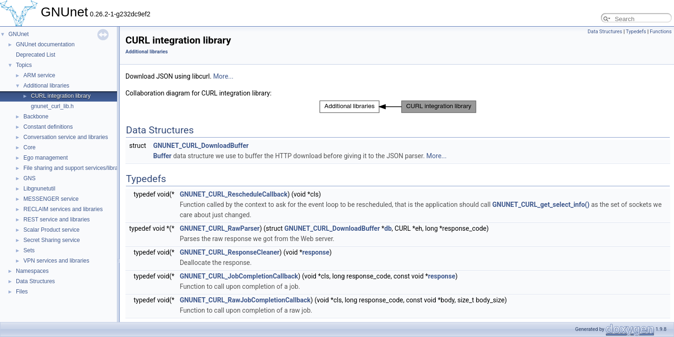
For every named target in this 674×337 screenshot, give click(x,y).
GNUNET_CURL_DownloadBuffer (201, 145)
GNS (29, 178)
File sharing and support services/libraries (75, 168)
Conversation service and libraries (65, 137)
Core (29, 147)
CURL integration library (61, 96)
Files (22, 291)
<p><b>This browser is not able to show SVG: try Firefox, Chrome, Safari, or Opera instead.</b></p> (397, 106)
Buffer (162, 156)
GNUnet (18, 34)
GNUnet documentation (45, 44)
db (388, 228)
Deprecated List (35, 54)
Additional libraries (46, 85)
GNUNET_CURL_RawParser (220, 228)
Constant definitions (48, 127)
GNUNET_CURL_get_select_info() (541, 204)
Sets (29, 250)
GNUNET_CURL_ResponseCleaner (229, 252)
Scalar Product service (51, 230)
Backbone (35, 116)
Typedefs (636, 32)
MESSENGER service (51, 199)
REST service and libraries (56, 219)
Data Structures (35, 281)
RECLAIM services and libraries (63, 209)
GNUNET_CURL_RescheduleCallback (233, 194)
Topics (24, 65)
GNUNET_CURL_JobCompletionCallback (239, 276)
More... (223, 76)
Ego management (45, 157)
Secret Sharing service (51, 240)
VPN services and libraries (56, 260)
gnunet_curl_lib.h (52, 106)
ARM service (39, 75)
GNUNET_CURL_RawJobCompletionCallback (245, 300)
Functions (661, 32)
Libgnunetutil (39, 188)
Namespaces (32, 271)
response (316, 252)
